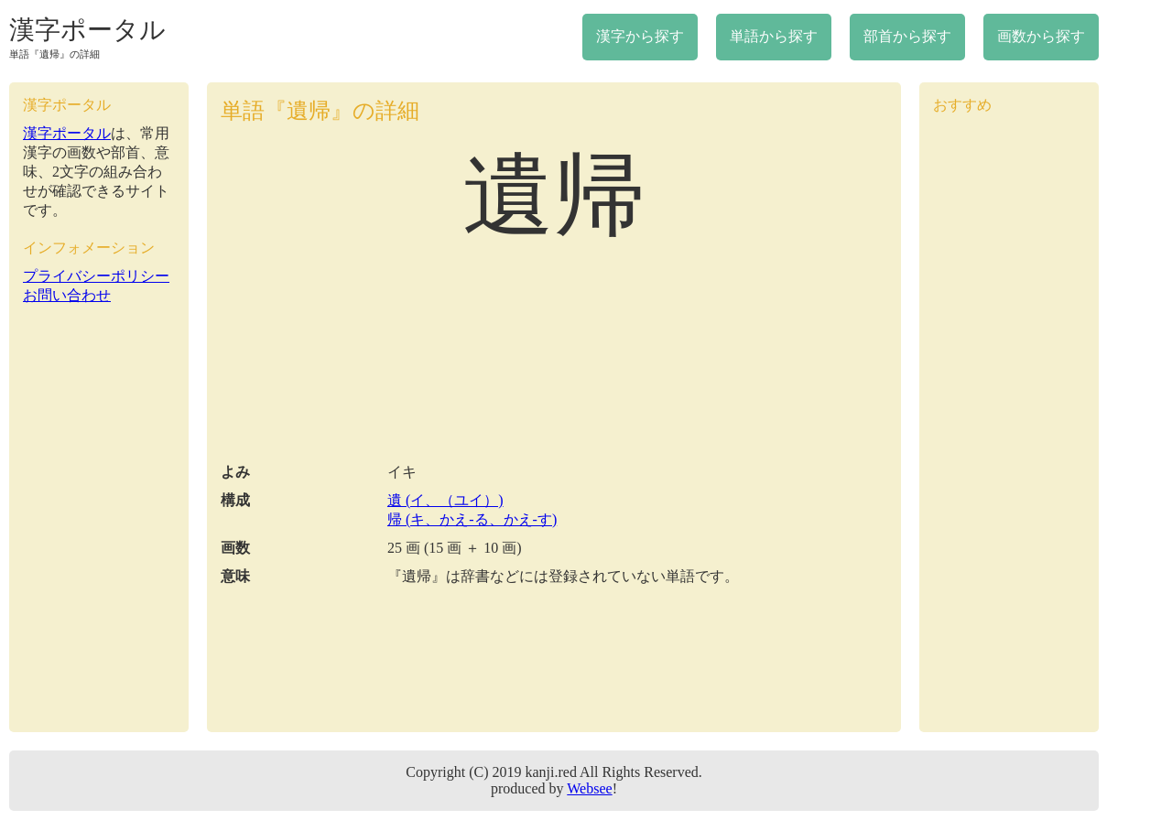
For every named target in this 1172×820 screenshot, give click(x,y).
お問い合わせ (67, 295)
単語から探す (774, 36)
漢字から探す (640, 36)
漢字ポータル (87, 30)
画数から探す (1041, 36)
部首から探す (907, 36)
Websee (589, 788)
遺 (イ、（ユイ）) (445, 500)
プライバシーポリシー (96, 276)
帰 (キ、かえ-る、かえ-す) (472, 519)
